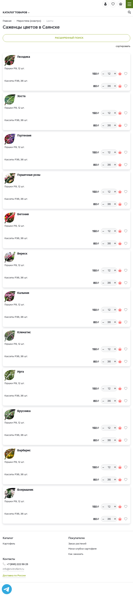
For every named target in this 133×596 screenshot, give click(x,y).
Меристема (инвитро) (29, 20)
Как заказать (75, 554)
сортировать (123, 46)
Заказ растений (77, 543)
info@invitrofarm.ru (13, 568)
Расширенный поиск (66, 38)
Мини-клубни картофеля (82, 548)
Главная (7, 20)
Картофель (9, 543)
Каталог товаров (16, 12)
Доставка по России (14, 575)
